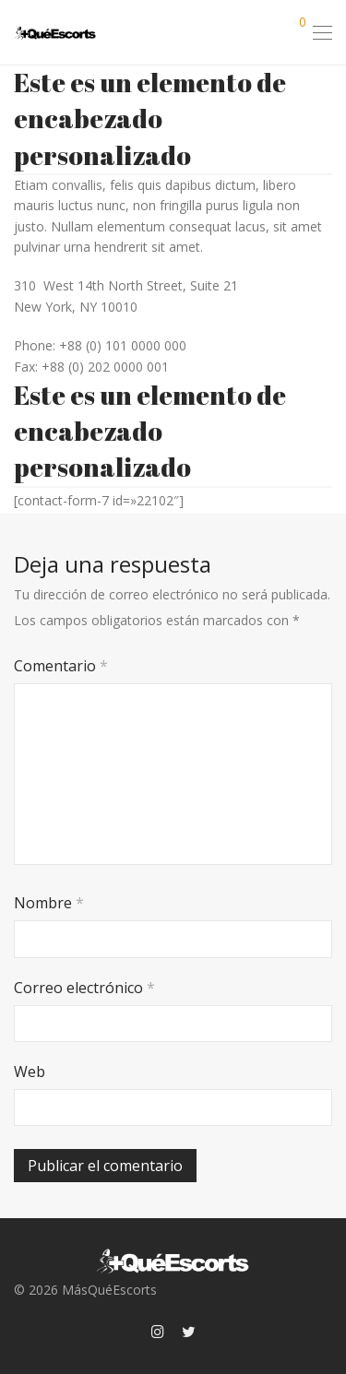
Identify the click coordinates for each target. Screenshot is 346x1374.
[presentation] (140, 1117)
